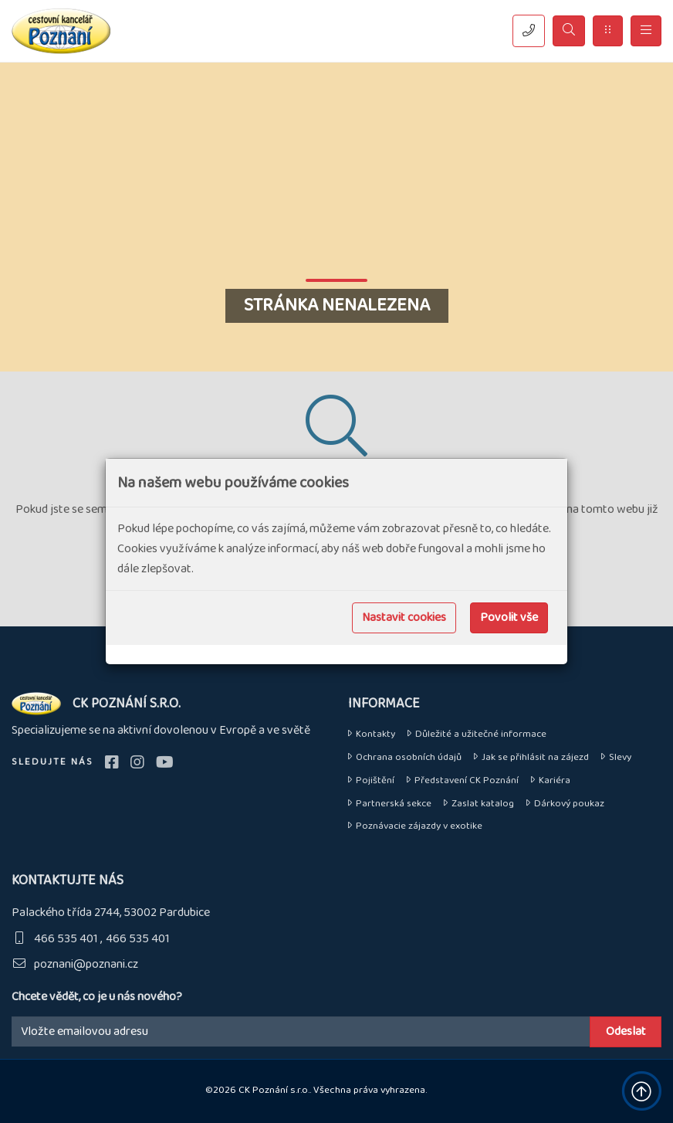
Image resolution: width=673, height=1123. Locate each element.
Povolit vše (509, 617)
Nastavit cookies (404, 617)
